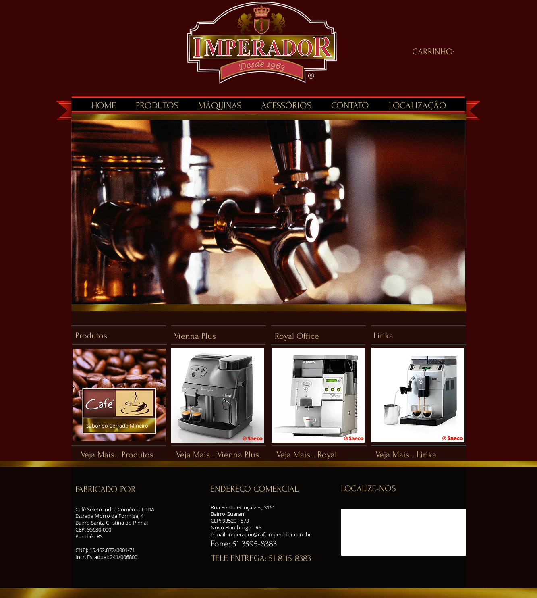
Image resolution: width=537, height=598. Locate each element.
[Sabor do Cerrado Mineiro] (126, 425)
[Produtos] (122, 335)
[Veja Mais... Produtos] (118, 455)
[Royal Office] (322, 336)
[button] (122, 489)
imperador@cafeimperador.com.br (269, 534)
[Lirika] (420, 335)
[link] (439, 51)
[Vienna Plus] (221, 336)
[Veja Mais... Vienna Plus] (218, 455)
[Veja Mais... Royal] (313, 455)
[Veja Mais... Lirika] (416, 455)
